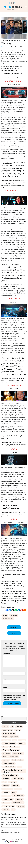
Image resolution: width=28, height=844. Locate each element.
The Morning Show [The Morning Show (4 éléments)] (8, 799)
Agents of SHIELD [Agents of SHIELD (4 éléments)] (7, 730)
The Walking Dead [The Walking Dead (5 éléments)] (8, 806)
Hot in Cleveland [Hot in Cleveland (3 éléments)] (6, 753)
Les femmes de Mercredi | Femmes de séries (12, 817)
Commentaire (7, 653)
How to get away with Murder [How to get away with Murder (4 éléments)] (10, 756)
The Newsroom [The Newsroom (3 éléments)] (6, 802)
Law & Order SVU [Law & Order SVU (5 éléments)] (17, 760)
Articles (5, 615)
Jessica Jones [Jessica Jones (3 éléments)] (6, 760)
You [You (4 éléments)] (13, 809)
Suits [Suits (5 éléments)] (4, 782)
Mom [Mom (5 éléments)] (19, 767)
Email (2, 716)
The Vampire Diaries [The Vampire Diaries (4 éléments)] (18, 802)
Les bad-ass (14, 615)
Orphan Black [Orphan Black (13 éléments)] (10, 775)
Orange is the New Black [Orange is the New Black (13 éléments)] (12, 771)
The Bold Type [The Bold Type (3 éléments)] (18, 788)
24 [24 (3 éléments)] (12, 726)
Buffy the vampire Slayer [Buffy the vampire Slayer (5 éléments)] (10, 737)
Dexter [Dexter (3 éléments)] (14, 740)
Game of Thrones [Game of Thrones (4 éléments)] (14, 746)
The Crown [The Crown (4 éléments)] (6, 792)
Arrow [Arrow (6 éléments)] (18, 730)
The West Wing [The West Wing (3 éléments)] (21, 806)
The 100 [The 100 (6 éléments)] (6, 785)
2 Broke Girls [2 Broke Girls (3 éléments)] (5, 726)
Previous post (14, 627)
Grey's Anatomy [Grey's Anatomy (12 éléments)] (11, 750)
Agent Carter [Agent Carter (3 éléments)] (19, 726)
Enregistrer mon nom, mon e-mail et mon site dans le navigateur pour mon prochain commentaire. (14, 697)
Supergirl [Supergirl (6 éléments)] (13, 782)
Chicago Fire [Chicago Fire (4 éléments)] (6, 740)
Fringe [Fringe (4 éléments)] (4, 746)
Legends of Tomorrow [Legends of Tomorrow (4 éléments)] (8, 763)
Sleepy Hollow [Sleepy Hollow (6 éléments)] (17, 779)
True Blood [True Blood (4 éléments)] (5, 809)
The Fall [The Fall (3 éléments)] (13, 792)
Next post (14, 633)
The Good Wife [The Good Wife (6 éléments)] (18, 796)
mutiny (13, 173)
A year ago (7, 162)
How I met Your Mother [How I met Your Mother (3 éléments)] (18, 753)
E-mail (5, 679)
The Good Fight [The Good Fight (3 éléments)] (6, 795)
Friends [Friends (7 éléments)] (21, 743)
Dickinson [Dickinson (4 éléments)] (22, 740)
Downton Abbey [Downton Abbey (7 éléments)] (9, 743)
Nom (4, 671)
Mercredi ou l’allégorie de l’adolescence (10, 819)
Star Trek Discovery (8, 618)
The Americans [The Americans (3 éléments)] (15, 785)
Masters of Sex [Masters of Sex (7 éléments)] (8, 767)
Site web (5, 687)
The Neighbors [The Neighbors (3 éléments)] (19, 799)
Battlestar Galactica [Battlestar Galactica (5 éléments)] (9, 733)
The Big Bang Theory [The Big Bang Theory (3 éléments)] (7, 788)
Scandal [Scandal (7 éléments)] (6, 779)
